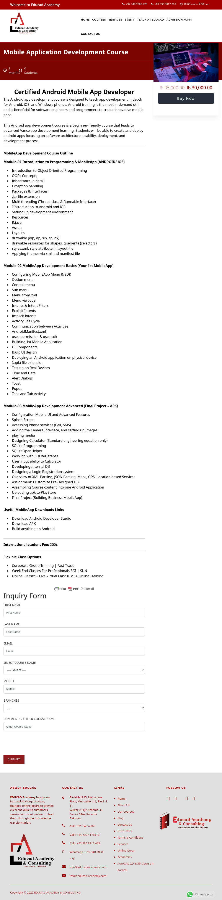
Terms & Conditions (130, 837)
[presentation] (36, 743)
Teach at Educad (150, 19)
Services (115, 19)
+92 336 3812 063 (165, 4)
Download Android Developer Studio (41, 518)
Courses (99, 19)
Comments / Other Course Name (29, 719)
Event (129, 19)
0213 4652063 (86, 826)
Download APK (24, 523)
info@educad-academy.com (88, 867)
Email (8, 643)
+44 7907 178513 (88, 835)
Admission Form (179, 19)
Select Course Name (19, 663)
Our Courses (126, 811)
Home (85, 19)
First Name (12, 605)
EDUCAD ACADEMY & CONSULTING (57, 892)
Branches (11, 700)
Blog (121, 818)
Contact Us (90, 33)
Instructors (125, 831)
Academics (125, 857)
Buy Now (186, 98)
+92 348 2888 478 (136, 4)
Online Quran (126, 850)
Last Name (11, 624)
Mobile (9, 681)
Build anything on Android (33, 528)
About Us (124, 805)
